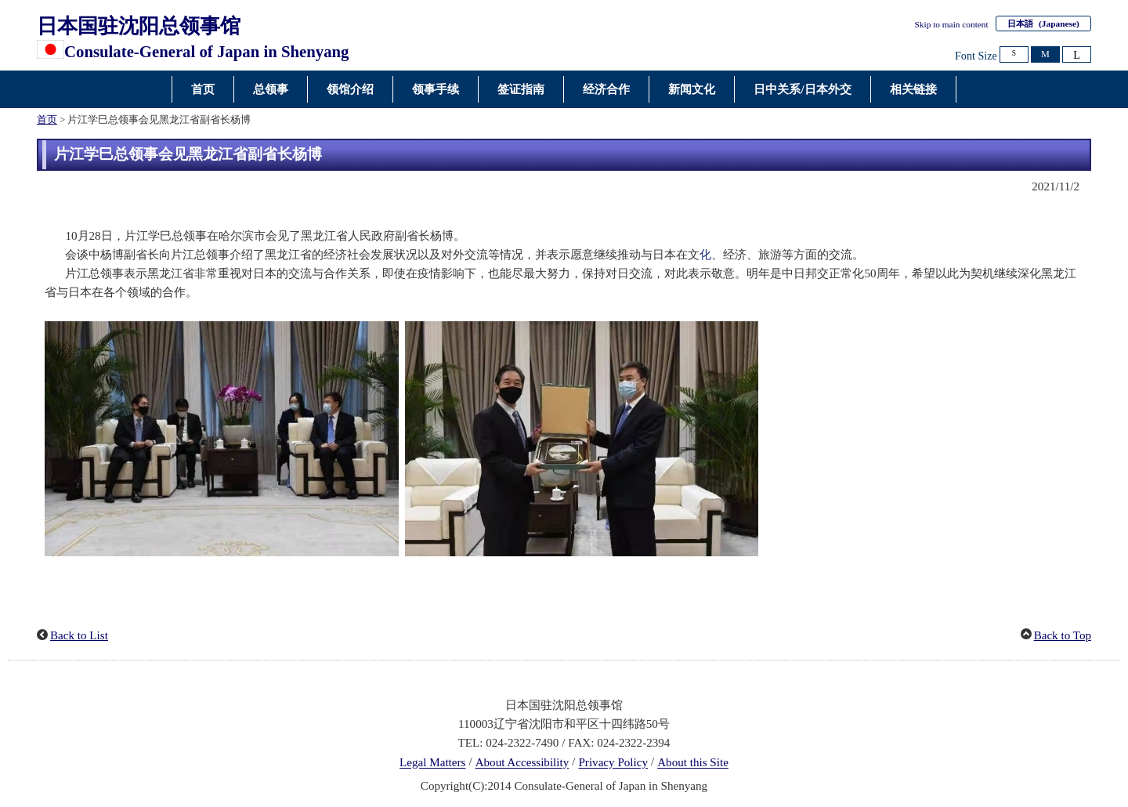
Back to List (79, 635)
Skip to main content (952, 24)
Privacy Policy (613, 763)
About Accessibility (522, 763)
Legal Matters (432, 763)
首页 (47, 119)
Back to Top (1062, 635)
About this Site (692, 763)
